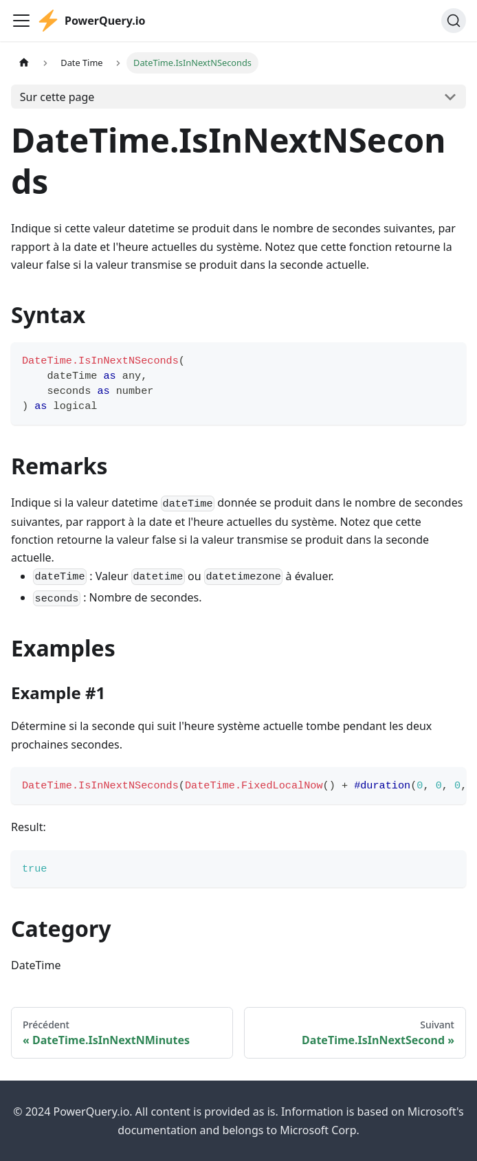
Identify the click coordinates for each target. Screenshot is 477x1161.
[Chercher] (453, 20)
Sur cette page (57, 96)
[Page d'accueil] (24, 63)
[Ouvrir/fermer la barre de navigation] (21, 20)
